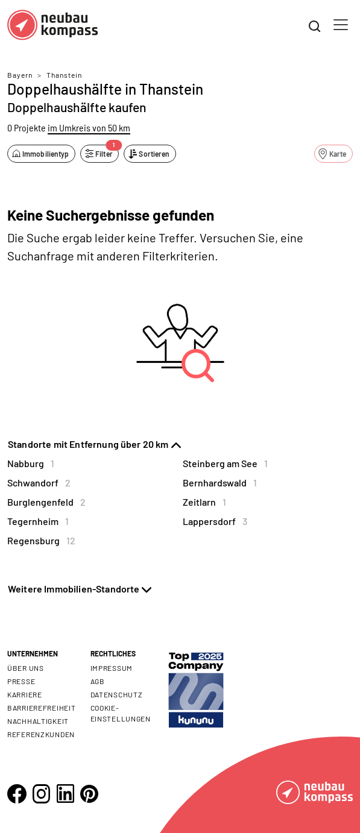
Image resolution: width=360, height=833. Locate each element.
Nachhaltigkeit (38, 721)
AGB (97, 681)
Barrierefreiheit (41, 707)
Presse (21, 681)
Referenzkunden (41, 734)
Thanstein (64, 75)
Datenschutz (116, 694)
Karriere (24, 694)
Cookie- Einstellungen (120, 713)
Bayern (20, 75)
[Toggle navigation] (341, 25)
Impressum (111, 668)
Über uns (25, 668)
